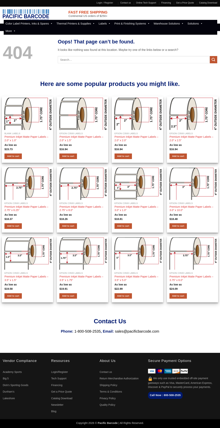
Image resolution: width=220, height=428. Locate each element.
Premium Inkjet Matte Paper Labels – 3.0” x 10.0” (191, 208)
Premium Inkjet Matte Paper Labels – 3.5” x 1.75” (81, 278)
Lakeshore (9, 398)
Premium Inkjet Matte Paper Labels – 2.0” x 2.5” (191, 138)
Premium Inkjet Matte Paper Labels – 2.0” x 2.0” (136, 138)
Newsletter (57, 404)
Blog (53, 411)
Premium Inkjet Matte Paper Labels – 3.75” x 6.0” (191, 278)
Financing (166, 2)
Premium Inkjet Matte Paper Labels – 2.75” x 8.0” (81, 208)
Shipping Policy (108, 385)
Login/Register (59, 371)
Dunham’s (8, 391)
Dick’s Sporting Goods (15, 385)
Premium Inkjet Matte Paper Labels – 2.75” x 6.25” (26, 208)
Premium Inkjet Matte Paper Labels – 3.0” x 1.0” (136, 208)
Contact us (125, 2)
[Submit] (213, 59)
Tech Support (59, 378)
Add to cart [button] (13, 156)
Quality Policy (107, 404)
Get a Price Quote (185, 2)
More (11, 31)
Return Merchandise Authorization (119, 378)
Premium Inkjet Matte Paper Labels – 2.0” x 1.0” (26, 138)
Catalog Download (208, 2)
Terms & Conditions (111, 391)
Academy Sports (12, 371)
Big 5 (6, 378)
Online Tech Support (146, 2)
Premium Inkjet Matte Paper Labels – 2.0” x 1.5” (81, 138)
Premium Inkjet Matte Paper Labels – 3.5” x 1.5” (26, 278)
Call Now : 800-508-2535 (165, 395)
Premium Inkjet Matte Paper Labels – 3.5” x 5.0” (136, 278)
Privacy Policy (108, 398)
